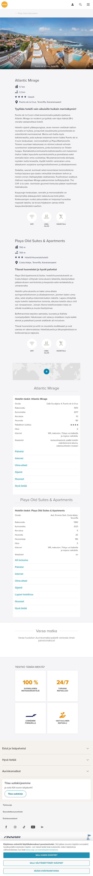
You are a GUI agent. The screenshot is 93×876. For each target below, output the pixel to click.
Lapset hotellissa (24, 594)
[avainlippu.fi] (89, 837)
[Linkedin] (42, 827)
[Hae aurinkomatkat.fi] (80, 4)
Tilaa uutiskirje (15, 793)
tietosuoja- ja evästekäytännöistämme (42, 850)
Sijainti (18, 472)
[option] (46, 43)
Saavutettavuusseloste (13, 812)
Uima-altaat (21, 465)
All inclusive (21, 560)
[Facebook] (6, 827)
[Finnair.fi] (12, 837)
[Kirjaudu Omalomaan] (72, 4)
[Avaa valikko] (88, 4)
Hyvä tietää (21, 486)
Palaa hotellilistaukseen (28, 13)
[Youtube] (33, 827)
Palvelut (19, 451)
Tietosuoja (7, 805)
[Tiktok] (24, 827)
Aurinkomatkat (46, 771)
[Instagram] (15, 827)
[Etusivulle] (4, 4)
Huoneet (19, 479)
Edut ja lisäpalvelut (46, 748)
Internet (19, 458)
